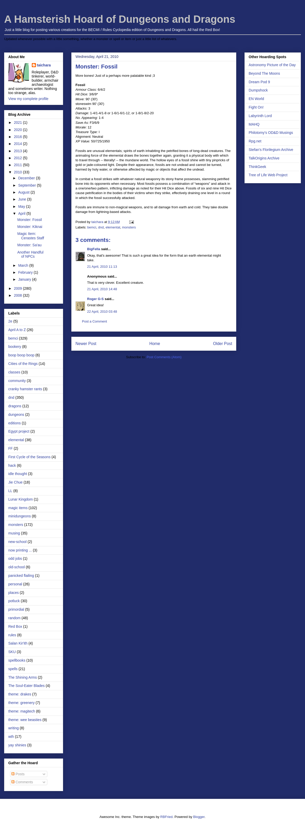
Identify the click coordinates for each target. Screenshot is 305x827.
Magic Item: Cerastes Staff (30, 236)
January (25, 279)
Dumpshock (258, 90)
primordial (16, 609)
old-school (16, 567)
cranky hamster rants (25, 389)
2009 (18, 288)
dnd (101, 227)
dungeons (16, 414)
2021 (18, 122)
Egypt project (18, 431)
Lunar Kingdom (20, 499)
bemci (91, 227)
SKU (12, 652)
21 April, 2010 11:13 (102, 267)
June (22, 199)
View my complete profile (28, 99)
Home (154, 343)
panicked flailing (21, 575)
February (26, 272)
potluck (14, 601)
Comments (22, 782)
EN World (256, 99)
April (22, 213)
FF (10, 448)
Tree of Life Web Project (268, 175)
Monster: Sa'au (29, 245)
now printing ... (20, 550)
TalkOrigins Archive (264, 158)
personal (15, 584)
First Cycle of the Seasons (29, 457)
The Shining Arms (22, 677)
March (23, 265)
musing (14, 533)
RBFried (166, 817)
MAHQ (254, 124)
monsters (129, 227)
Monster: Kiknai (29, 227)
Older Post (222, 343)
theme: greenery (21, 703)
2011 (18, 165)
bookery (14, 346)
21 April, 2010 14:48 (102, 289)
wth (11, 736)
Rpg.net (255, 141)
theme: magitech (21, 711)
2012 (18, 158)
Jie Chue (15, 482)
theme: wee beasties (24, 720)
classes (14, 372)
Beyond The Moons (264, 73)
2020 (18, 130)
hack (12, 465)
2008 (18, 295)
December (27, 178)
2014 (18, 144)
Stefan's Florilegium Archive (271, 150)
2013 (18, 151)
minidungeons (19, 516)
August (24, 192)
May (22, 206)
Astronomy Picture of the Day (272, 65)
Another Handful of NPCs (30, 254)
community (17, 381)
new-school (17, 542)
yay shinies (17, 745)
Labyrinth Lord (260, 116)
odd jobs (15, 558)
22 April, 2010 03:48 (102, 311)
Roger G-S (95, 299)
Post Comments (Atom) (164, 357)
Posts (18, 774)
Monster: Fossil (29, 220)
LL (10, 491)
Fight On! (256, 107)
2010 (18, 172)
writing (13, 728)
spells (13, 669)
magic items (18, 508)
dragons (14, 406)
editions (14, 423)
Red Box (15, 626)
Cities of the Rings (23, 364)
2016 (18, 137)
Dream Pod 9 (259, 82)
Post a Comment (94, 321)
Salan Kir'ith (17, 643)
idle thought (17, 474)
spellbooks (16, 660)
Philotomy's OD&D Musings (271, 133)
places (13, 593)
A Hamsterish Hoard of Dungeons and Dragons (119, 19)
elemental (112, 227)
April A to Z (17, 330)
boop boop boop (21, 355)
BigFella (93, 249)
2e (10, 321)
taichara (44, 65)
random (14, 618)
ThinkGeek (257, 167)
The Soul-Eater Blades (26, 686)
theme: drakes (19, 694)
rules (12, 635)
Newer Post (85, 343)
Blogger (198, 817)
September (27, 185)
